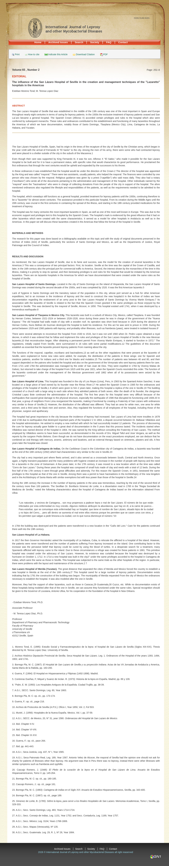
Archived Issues (58, 42)
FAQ (108, 42)
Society (94, 42)
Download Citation (85, 54)
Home (37, 42)
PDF (105, 54)
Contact (123, 42)
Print (17, 54)
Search (79, 42)
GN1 (155, 857)
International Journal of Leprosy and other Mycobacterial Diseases (65, 28)
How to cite (33, 54)
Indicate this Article (58, 54)
